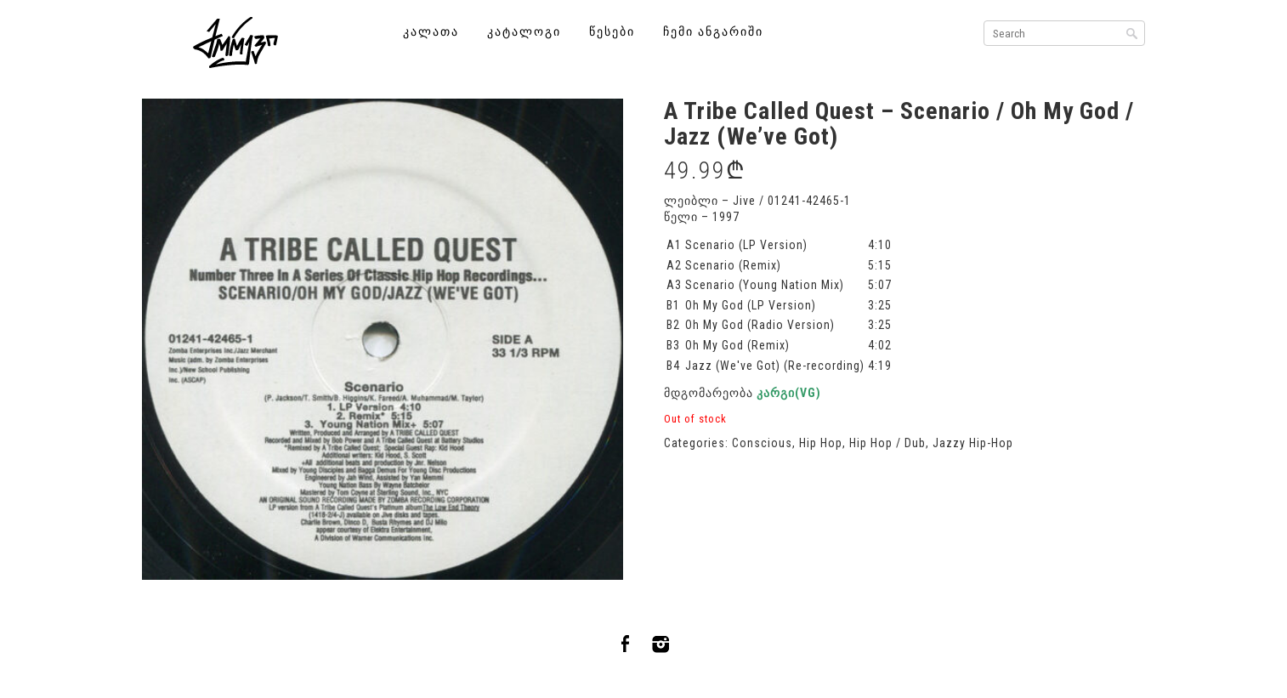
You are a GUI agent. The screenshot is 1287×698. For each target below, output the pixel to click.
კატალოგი (524, 31)
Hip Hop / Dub (887, 443)
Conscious (762, 443)
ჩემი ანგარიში (713, 31)
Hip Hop (820, 443)
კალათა (431, 31)
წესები (612, 31)
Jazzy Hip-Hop (973, 443)
